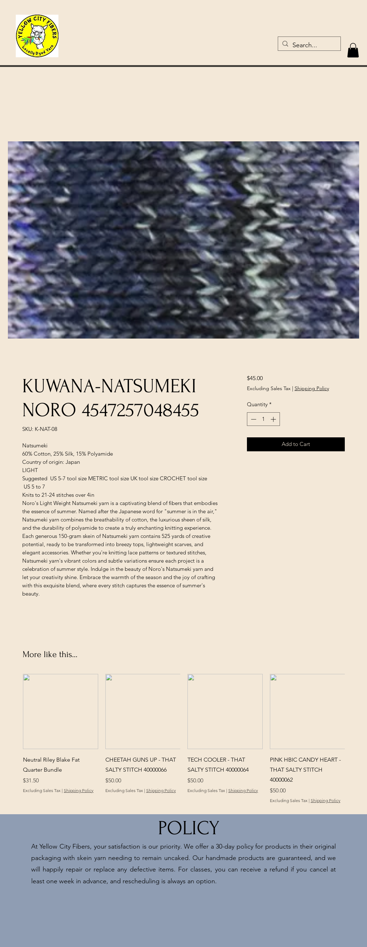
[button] (353, 50)
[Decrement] (253, 419)
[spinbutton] (263, 419)
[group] (183, 744)
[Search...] (308, 45)
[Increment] (274, 419)
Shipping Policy (312, 388)
